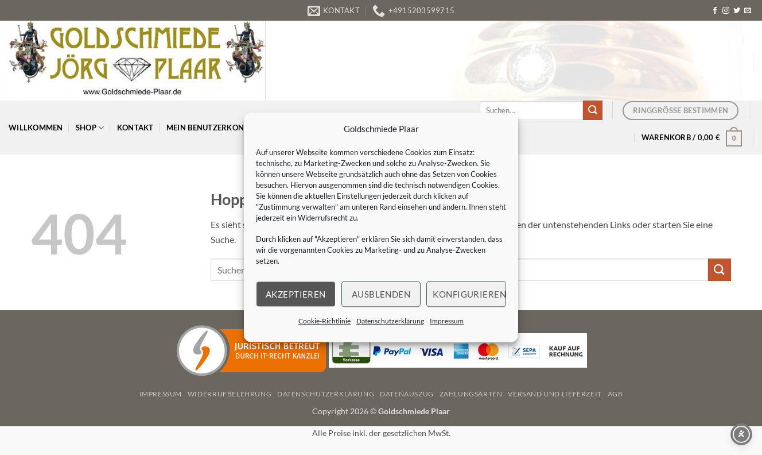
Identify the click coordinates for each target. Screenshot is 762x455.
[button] (692, 137)
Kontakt (135, 127)
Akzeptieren (296, 294)
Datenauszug (407, 394)
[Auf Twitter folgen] (736, 11)
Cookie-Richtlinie (324, 321)
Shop (90, 127)
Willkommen (36, 127)
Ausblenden (381, 294)
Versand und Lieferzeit (554, 394)
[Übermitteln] (592, 110)
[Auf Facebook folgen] (715, 11)
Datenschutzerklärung (390, 321)
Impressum (447, 321)
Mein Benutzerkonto (214, 127)
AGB (615, 394)
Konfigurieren (469, 294)
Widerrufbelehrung (229, 394)
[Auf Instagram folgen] (725, 11)
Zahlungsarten (471, 394)
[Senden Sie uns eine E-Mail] (747, 11)
